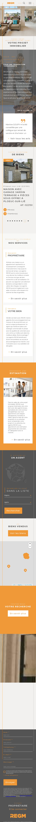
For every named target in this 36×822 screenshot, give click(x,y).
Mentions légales (27, 812)
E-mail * (7, 742)
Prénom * (8, 727)
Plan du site (17, 812)
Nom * (6, 720)
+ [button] (30, 531)
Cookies (28, 813)
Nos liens (12, 813)
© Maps (19, 572)
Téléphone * (9, 735)
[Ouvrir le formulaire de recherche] (24, 3)
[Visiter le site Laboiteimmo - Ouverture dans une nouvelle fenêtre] (18, 820)
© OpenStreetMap (28, 572)
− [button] (30, 534)
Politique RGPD (20, 813)
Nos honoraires (8, 812)
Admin (7, 813)
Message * (8, 750)
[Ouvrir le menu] (30, 3)
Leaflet (14, 572)
